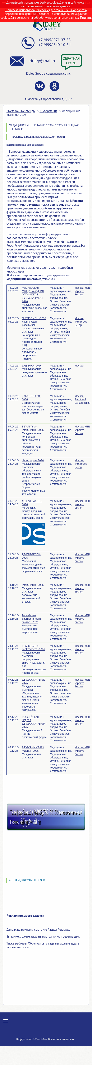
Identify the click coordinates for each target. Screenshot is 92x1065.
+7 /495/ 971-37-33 (54, 40)
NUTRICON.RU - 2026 (34, 318)
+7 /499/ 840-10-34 (54, 45)
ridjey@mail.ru (42, 61)
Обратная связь (38, 943)
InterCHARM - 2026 (33, 585)
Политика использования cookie (27, 10)
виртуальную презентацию (60, 936)
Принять (86, 18)
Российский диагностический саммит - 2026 (32, 619)
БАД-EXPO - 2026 (32, 365)
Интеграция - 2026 (33, 460)
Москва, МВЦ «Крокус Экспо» (82, 291)
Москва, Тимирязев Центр (81, 322)
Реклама (63, 929)
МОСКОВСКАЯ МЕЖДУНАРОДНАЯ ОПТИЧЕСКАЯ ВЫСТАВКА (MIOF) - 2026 (33, 295)
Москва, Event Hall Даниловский (82, 399)
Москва (79, 365)
